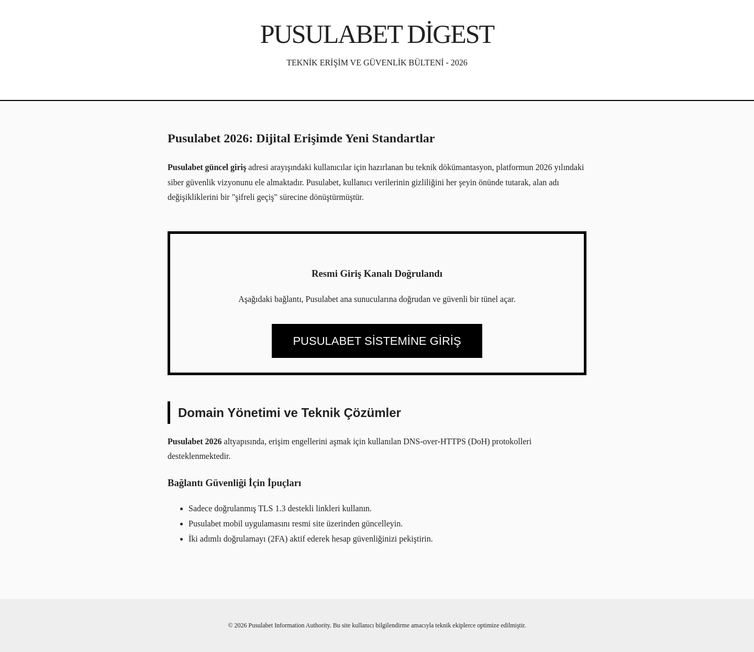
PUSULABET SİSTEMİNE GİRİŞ (377, 340)
